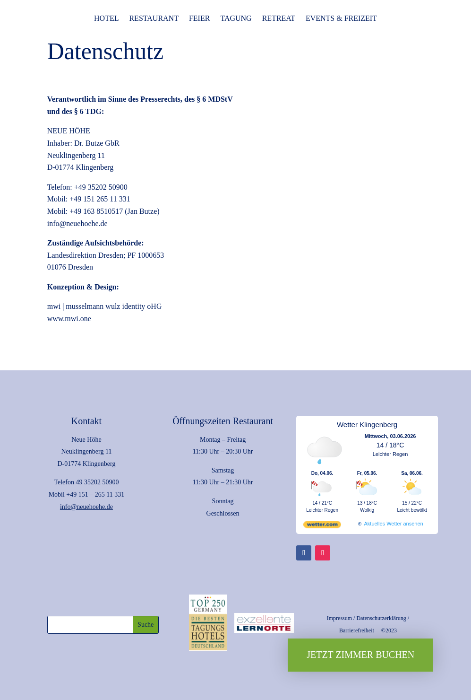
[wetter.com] (322, 526)
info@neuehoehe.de (86, 506)
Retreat (278, 18)
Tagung (235, 18)
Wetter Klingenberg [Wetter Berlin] (367, 424)
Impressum (339, 618)
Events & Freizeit (341, 18)
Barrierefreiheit (356, 630)
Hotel (106, 18)
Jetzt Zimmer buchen (360, 654)
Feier (199, 18)
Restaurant (154, 18)
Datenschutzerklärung (381, 618)
